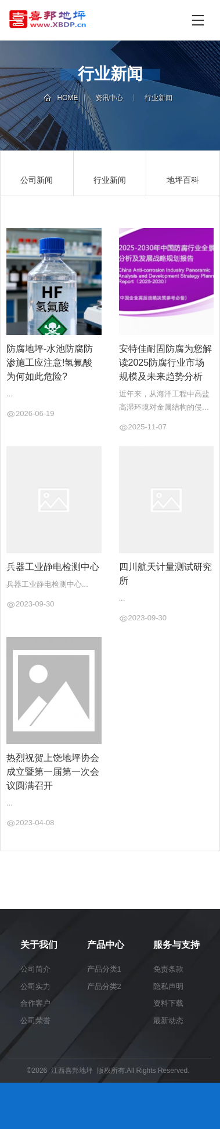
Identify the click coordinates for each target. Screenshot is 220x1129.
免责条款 (168, 969)
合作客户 (35, 1003)
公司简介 (35, 969)
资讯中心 (109, 98)
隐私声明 (168, 986)
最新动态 (168, 1020)
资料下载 (168, 1003)
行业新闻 (158, 98)
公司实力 (35, 986)
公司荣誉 (35, 1020)
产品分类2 (104, 986)
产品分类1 (104, 969)
